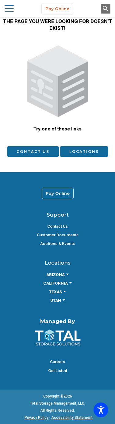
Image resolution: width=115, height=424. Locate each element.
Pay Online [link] (58, 193)
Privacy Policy (36, 417)
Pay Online (57, 8)
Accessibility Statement (72, 417)
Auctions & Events (57, 243)
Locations (84, 151)
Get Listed (57, 370)
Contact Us (33, 151)
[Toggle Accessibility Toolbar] (101, 410)
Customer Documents (58, 234)
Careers (57, 361)
